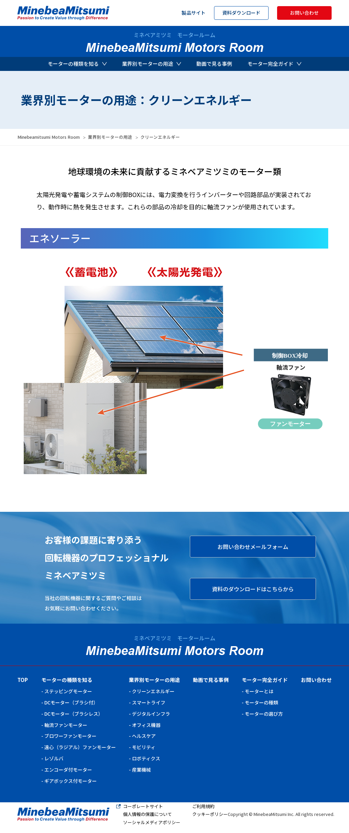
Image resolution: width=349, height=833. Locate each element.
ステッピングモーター (68, 691)
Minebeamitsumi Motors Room (48, 137)
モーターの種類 (261, 702)
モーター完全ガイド (274, 63)
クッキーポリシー (210, 814)
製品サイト (194, 12)
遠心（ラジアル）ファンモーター (80, 747)
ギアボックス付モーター (70, 780)
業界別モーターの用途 (151, 63)
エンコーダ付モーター (68, 769)
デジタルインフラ (151, 713)
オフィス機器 (146, 725)
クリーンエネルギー (153, 691)
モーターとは (259, 691)
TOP (22, 679)
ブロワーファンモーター (70, 735)
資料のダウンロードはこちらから (253, 589)
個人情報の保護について (147, 814)
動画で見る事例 (214, 63)
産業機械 (141, 769)
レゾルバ (53, 758)
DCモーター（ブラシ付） (71, 702)
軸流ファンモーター (65, 725)
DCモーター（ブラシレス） (73, 713)
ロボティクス (146, 758)
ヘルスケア (144, 735)
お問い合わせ (304, 12)
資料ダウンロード (241, 12)
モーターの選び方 (264, 713)
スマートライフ (148, 702)
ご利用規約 (203, 806)
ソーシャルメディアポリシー (151, 822)
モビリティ (143, 747)
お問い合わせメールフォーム (252, 546)
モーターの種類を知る (77, 63)
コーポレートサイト (143, 806)
